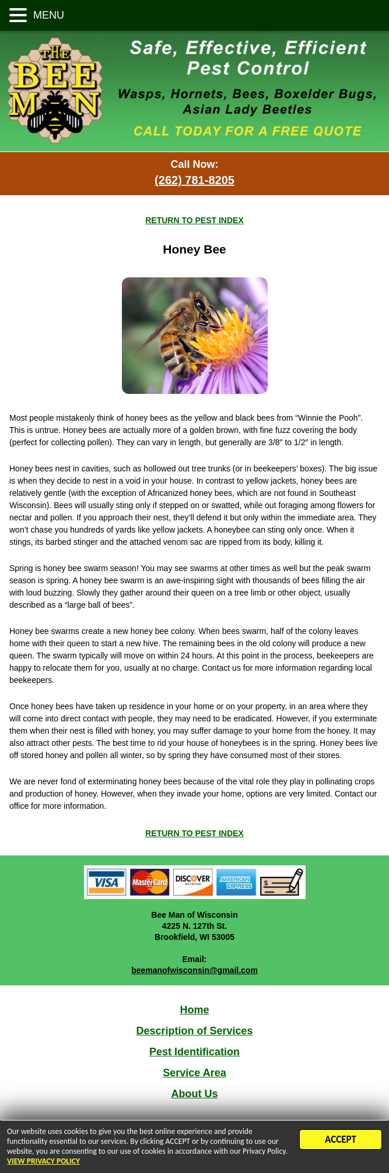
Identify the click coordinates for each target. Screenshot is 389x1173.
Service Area (194, 1073)
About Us (194, 1094)
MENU (47, 15)
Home (194, 1010)
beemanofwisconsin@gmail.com (194, 970)
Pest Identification (194, 1052)
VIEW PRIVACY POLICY (43, 1163)
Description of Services (194, 1031)
